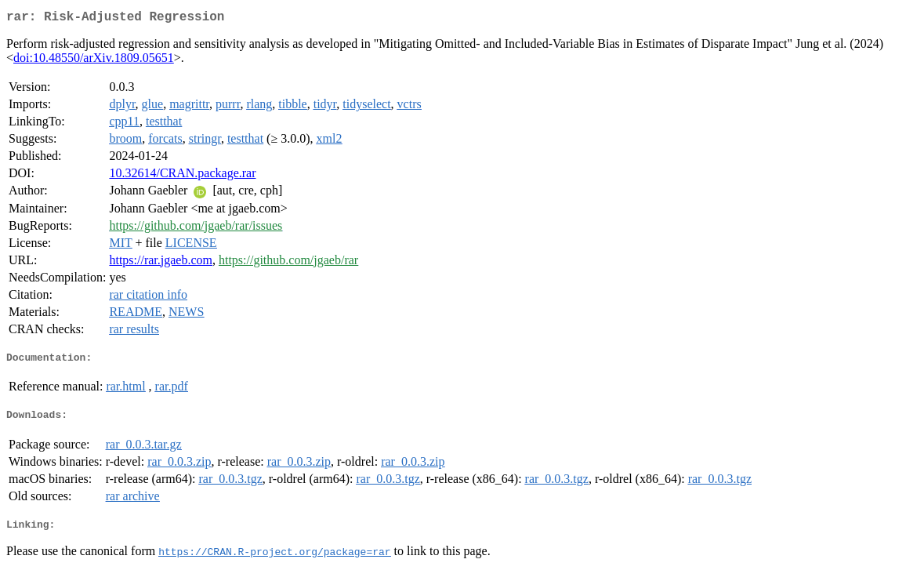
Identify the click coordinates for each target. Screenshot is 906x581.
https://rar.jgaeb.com (160, 263)
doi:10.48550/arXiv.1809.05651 (93, 60)
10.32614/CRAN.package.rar (182, 176)
